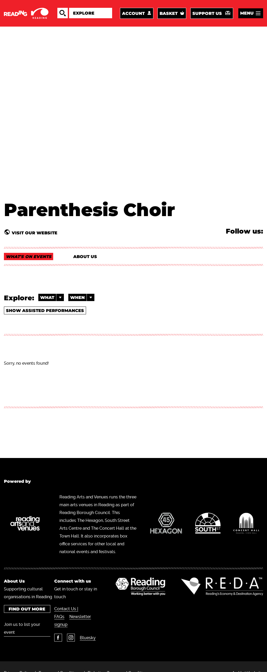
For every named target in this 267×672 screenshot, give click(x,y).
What (52, 297)
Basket (169, 13)
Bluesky (88, 637)
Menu (247, 13)
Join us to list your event (22, 628)
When (82, 297)
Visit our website (34, 232)
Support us (207, 13)
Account (133, 13)
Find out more (27, 609)
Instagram (71, 638)
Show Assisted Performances (45, 310)
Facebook (58, 638)
